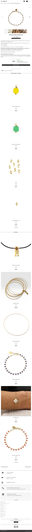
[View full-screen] (30, 7)
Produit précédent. (4, 466)
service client (3, 501)
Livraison (2, 507)
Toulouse (2, 516)
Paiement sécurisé (3, 508)
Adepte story (3, 513)
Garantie (2, 504)
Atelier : (16, 36)
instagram (20, 55)
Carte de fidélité (3, 514)
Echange (2, 509)
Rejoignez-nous (3, 515)
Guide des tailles (3, 502)
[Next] (29, 17)
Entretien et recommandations (7, 70)
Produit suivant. (28, 466)
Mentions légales (3, 511)
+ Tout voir (16, 227)
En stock (16, 109)
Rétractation (3, 510)
